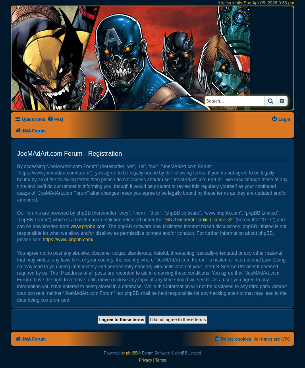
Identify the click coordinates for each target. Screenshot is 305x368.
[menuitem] (55, 119)
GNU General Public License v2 (198, 220)
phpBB (132, 353)
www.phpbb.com (88, 226)
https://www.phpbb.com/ (68, 239)
